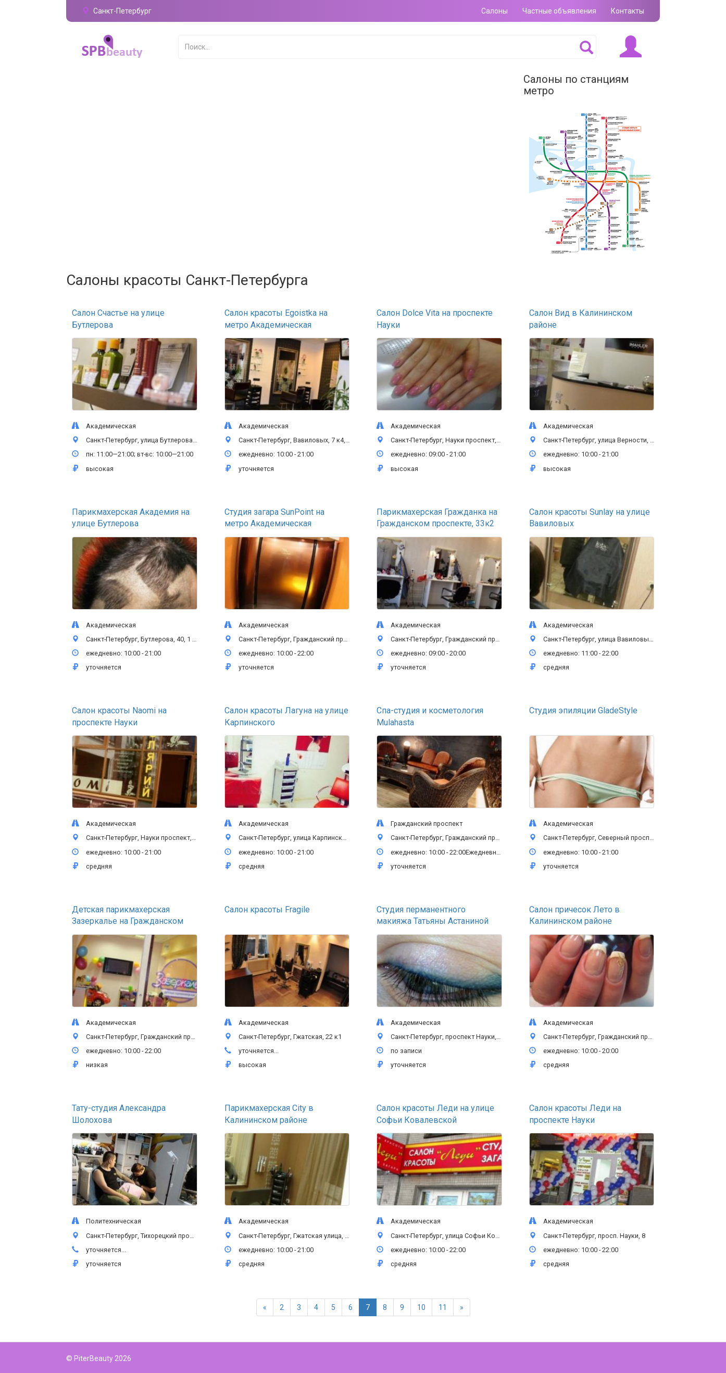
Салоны (494, 11)
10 (421, 1307)
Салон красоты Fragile (267, 909)
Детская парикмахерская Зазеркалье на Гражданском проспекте (127, 921)
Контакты (627, 11)
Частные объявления (559, 11)
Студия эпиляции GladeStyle (583, 710)
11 (443, 1307)
